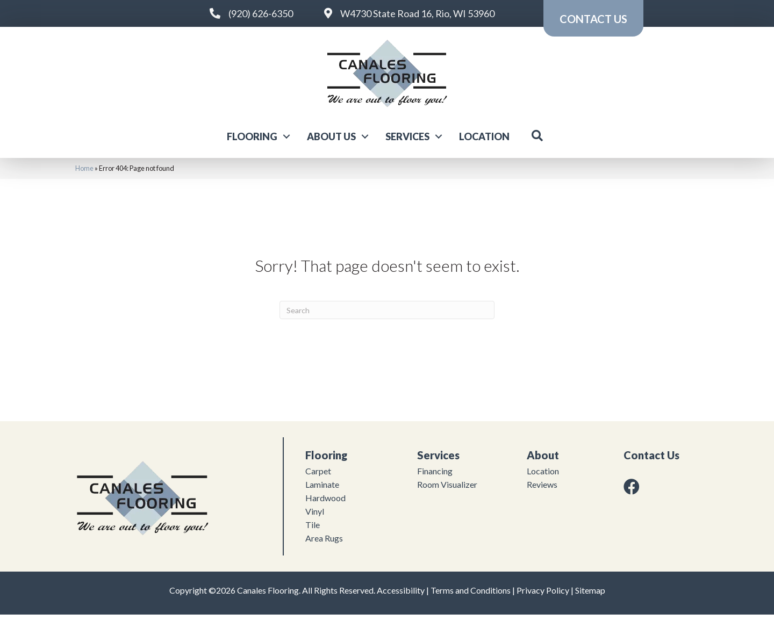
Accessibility (401, 603)
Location (484, 149)
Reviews (542, 498)
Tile (312, 538)
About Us (331, 149)
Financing (435, 484)
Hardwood (325, 511)
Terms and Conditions (471, 603)
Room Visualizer (447, 498)
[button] (286, 149)
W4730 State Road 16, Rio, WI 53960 (417, 13)
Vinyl (314, 524)
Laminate (322, 498)
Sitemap (590, 603)
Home (84, 181)
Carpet (318, 484)
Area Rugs (324, 551)
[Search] (387, 323)
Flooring (252, 149)
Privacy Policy (543, 603)
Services (407, 149)
